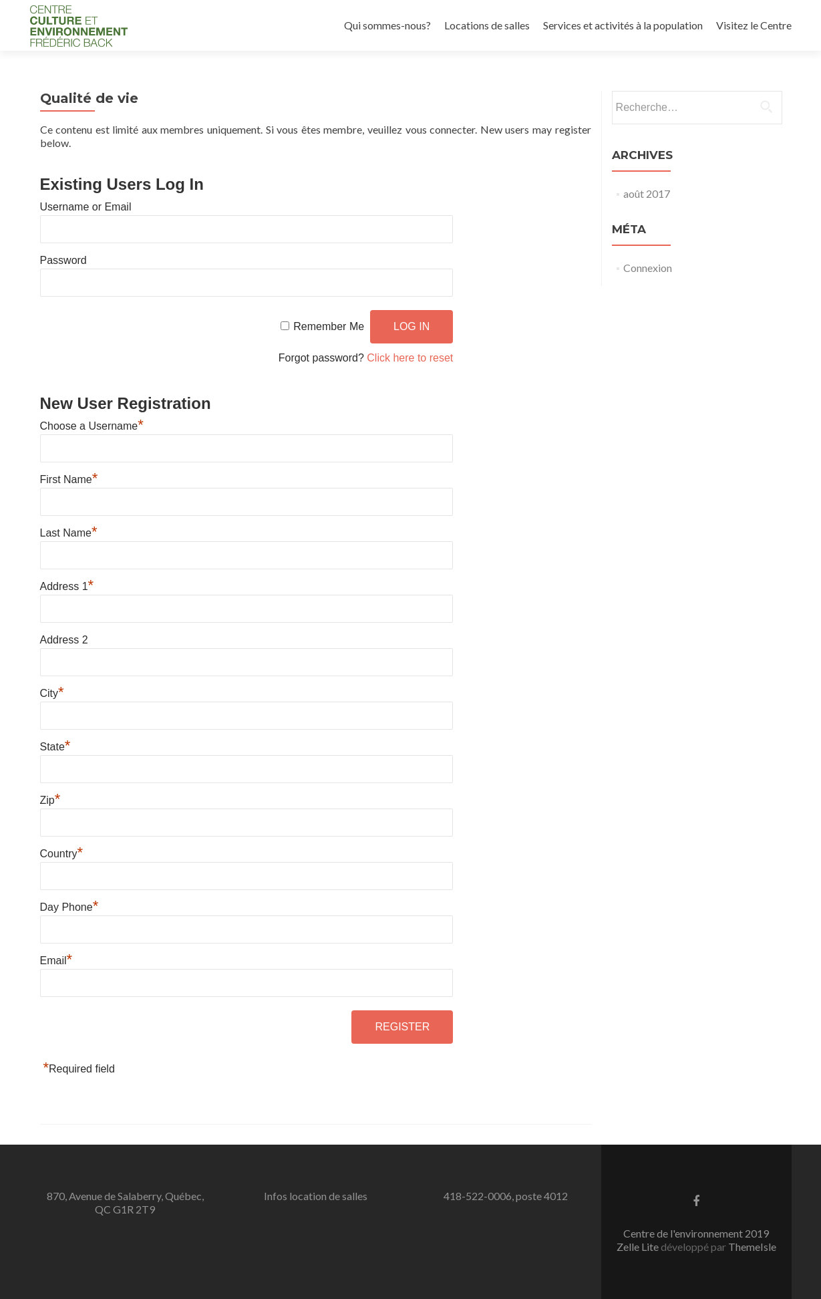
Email (56, 960)
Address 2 (64, 639)
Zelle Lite (639, 1246)
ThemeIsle (752, 1246)
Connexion (647, 267)
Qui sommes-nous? (387, 25)
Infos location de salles (315, 1195)
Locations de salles (487, 25)
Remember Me (328, 326)
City (52, 693)
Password (63, 260)
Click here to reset (410, 358)
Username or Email (86, 206)
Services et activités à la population (623, 25)
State (55, 746)
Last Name (69, 533)
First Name (69, 479)
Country (62, 853)
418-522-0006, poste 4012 (506, 1195)
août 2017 (646, 193)
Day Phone (69, 907)
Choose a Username (92, 426)
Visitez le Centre (754, 25)
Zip (50, 800)
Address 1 (67, 586)
